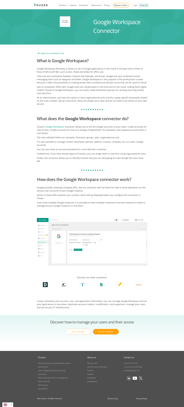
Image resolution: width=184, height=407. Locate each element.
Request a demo (120, 5)
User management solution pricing (51, 370)
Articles (90, 370)
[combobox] (7, 404)
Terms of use (112, 398)
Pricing (106, 5)
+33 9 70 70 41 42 (130, 363)
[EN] (7, 405)
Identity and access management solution (54, 363)
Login (135, 5)
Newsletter (91, 378)
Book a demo (106, 331)
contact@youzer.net (131, 370)
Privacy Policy (141, 398)
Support (90, 374)
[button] (62, 5)
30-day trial (144, 5)
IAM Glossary (43, 385)
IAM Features (43, 367)
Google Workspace (55, 126)
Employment (92, 381)
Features (73, 5)
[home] (40, 5)
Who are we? (92, 363)
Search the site (44, 381)
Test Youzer (78, 331)
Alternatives (42, 389)
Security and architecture (97, 367)
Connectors (83, 5)
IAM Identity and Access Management (53, 378)
